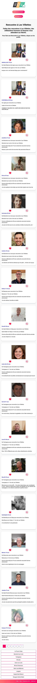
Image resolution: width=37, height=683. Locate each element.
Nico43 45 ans (5, 477)
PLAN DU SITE (26, 681)
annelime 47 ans (6, 138)
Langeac (18, 671)
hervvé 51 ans (5, 401)
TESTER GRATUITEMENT (18, 11)
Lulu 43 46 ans (5, 439)
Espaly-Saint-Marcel (18, 674)
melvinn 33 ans (5, 251)
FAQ (17, 681)
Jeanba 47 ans (5, 590)
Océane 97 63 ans (6, 628)
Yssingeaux (18, 657)
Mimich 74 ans (5, 552)
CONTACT (33, 681)
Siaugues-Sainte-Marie (18, 677)
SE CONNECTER (18, 16)
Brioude (18, 660)
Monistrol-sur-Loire (18, 654)
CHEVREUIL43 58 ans (7, 100)
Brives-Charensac (18, 665)
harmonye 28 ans (6, 213)
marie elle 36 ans (6, 364)
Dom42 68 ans (5, 326)
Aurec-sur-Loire (18, 662)
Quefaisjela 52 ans (6, 515)
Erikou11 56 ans (6, 288)
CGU (20, 681)
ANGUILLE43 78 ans (7, 62)
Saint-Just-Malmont (18, 668)
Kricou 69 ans (5, 175)
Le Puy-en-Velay (18, 651)
